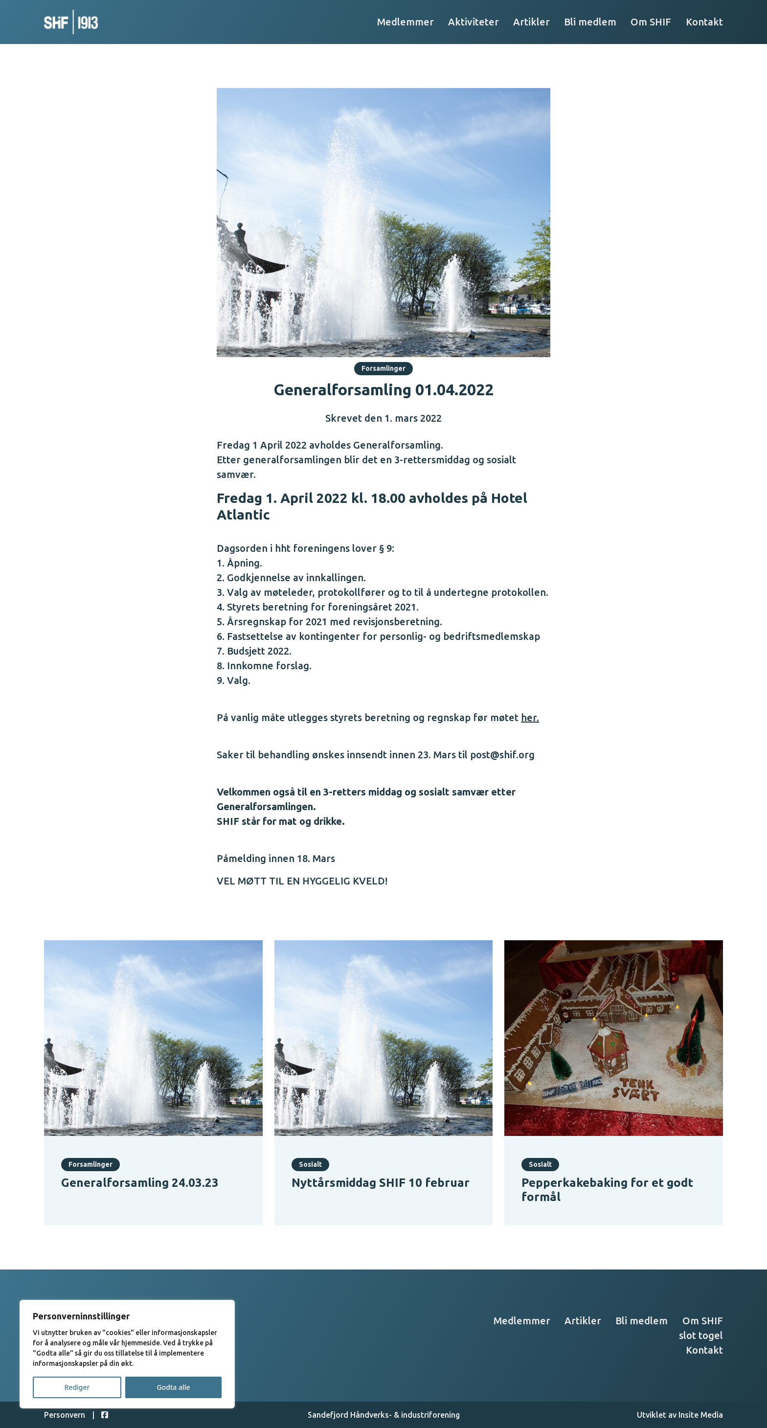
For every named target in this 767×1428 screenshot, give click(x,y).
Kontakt (704, 21)
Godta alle (173, 1387)
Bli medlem (590, 21)
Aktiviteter (473, 21)
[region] (127, 1354)
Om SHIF (651, 21)
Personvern (64, 1414)
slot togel (701, 1335)
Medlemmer (405, 21)
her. (530, 717)
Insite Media (700, 1414)
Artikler (531, 21)
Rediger (77, 1387)
